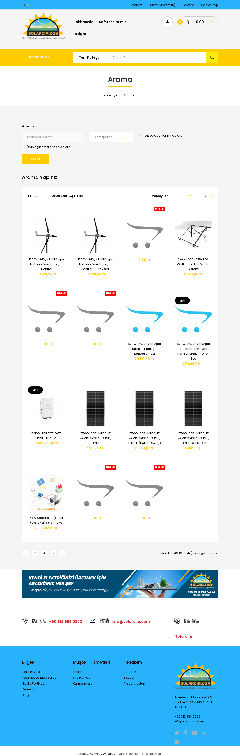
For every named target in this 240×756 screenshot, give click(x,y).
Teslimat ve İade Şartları (40, 677)
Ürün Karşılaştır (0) (67, 196)
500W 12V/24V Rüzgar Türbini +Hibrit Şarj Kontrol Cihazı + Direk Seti (193, 351)
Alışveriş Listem (135, 683)
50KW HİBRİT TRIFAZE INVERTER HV (46, 435)
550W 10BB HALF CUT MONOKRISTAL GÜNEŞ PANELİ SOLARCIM (194, 438)
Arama (128, 95)
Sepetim (188, 5)
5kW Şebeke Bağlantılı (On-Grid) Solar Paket (47, 520)
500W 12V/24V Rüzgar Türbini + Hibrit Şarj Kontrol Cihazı (144, 349)
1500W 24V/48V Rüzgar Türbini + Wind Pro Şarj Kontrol (46, 264)
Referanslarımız (34, 689)
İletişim (78, 671)
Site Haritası (82, 677)
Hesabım (136, 5)
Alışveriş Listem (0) (162, 5)
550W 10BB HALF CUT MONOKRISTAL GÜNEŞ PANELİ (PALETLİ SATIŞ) (144, 438)
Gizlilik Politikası (33, 683)
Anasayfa (111, 95)
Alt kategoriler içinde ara (161, 135)
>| (62, 553)
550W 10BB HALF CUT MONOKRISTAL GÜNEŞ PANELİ (96, 438)
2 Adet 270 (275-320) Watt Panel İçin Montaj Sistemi (193, 264)
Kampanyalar (83, 683)
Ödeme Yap (209, 5)
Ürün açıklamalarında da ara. (46, 147)
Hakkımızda (31, 671)
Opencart (106, 754)
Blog (25, 695)
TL (23, 5)
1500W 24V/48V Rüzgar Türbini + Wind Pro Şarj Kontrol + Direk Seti (95, 264)
